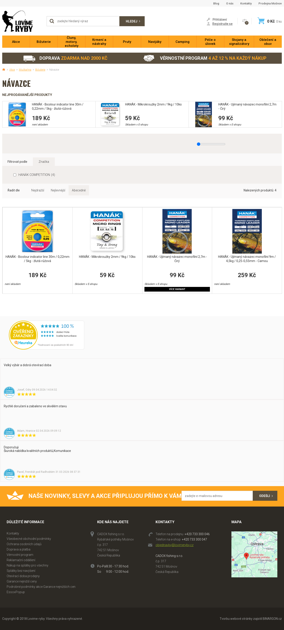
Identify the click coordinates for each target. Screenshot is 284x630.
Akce (12, 69)
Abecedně (79, 190)
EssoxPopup (16, 592)
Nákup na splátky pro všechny (27, 565)
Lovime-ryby (22, 21)
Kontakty (246, 3)
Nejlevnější (58, 190)
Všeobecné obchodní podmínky (29, 539)
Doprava (65, 58)
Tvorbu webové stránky (236, 618)
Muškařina (25, 69)
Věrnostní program (204, 58)
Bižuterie (40, 69)
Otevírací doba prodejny (23, 576)
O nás (229, 3)
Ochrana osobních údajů (24, 544)
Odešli (264, 496)
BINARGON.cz (272, 618)
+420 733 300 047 (194, 539)
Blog (216, 3)
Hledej (131, 21)
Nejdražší (37, 190)
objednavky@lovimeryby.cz (174, 545)
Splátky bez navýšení (21, 570)
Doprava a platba (18, 549)
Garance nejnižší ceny (22, 581)
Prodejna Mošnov (270, 3)
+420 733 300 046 (197, 534)
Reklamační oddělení (21, 560)
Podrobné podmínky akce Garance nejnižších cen (41, 586)
